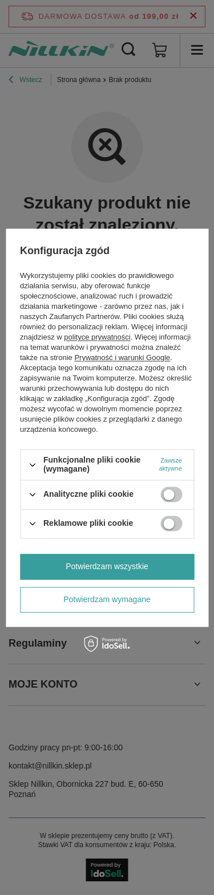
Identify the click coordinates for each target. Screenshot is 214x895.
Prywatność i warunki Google (122, 358)
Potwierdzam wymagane (107, 599)
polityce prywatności (97, 337)
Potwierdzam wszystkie (107, 566)
